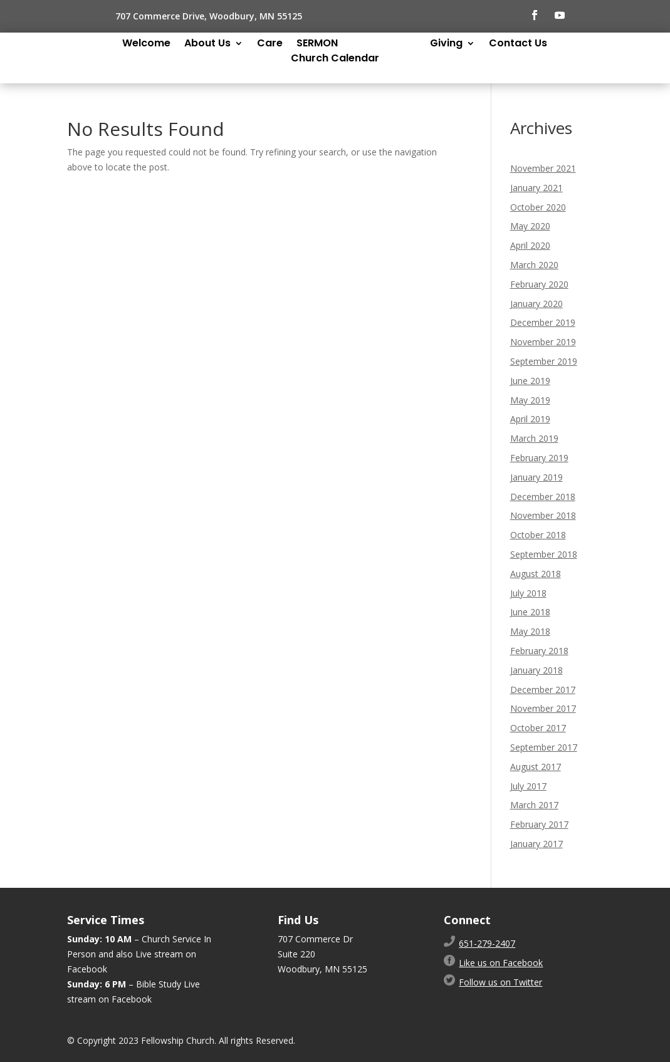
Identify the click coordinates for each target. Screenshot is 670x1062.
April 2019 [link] (530, 419)
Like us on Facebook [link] (501, 963)
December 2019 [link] (542, 322)
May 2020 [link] (530, 226)
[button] (535, 15)
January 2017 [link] (536, 844)
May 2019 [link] (530, 400)
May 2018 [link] (530, 631)
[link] (487, 943)
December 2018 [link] (542, 496)
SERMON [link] (317, 44)
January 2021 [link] (536, 188)
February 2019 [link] (539, 458)
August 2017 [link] (535, 767)
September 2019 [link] (543, 361)
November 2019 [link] (543, 342)
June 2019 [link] (530, 381)
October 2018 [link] (538, 535)
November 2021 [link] (543, 168)
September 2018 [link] (543, 554)
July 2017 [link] (528, 786)
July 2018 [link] (528, 593)
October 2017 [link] (538, 728)
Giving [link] (446, 44)
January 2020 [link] (536, 304)
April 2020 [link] (530, 245)
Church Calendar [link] (335, 59)
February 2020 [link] (539, 284)
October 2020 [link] (538, 207)
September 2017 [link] (543, 747)
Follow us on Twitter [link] (500, 982)
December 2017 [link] (542, 689)
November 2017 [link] (543, 708)
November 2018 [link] (543, 515)
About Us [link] (207, 44)
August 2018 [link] (535, 574)
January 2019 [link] (536, 477)
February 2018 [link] (539, 651)
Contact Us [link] (518, 44)
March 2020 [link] (534, 265)
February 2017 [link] (539, 824)
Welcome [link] (146, 44)
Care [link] (270, 44)
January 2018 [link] (536, 670)
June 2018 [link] (530, 612)
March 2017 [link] (534, 805)
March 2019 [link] (534, 438)
